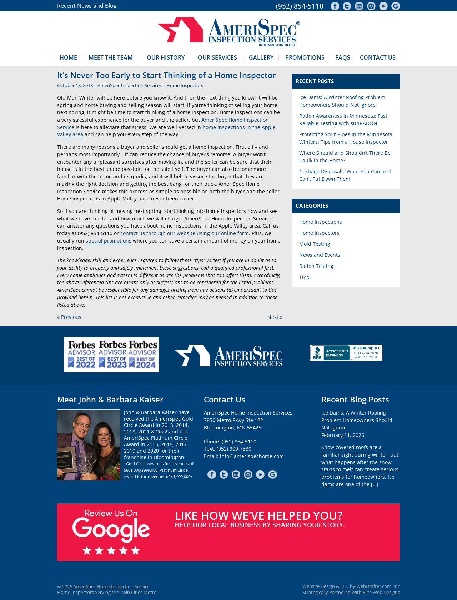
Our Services (217, 57)
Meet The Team (111, 57)
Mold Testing (314, 243)
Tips (304, 277)
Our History (166, 57)
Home (68, 57)
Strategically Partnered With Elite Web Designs (351, 592)
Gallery (261, 57)
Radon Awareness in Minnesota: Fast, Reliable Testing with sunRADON (344, 119)
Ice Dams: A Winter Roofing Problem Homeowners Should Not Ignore (342, 101)
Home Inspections (320, 221)
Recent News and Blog (87, 6)
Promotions (305, 57)
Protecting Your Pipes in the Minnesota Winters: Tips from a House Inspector (345, 138)
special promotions (108, 240)
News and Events (319, 254)
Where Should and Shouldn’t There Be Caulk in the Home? (345, 156)
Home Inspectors (184, 85)
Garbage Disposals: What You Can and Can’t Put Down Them (345, 175)
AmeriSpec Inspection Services (129, 85)
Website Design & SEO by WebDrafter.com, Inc (351, 586)
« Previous (69, 317)
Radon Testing (316, 266)
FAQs (342, 57)
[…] (374, 484)
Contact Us (378, 57)
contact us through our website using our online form (184, 233)
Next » (274, 317)
